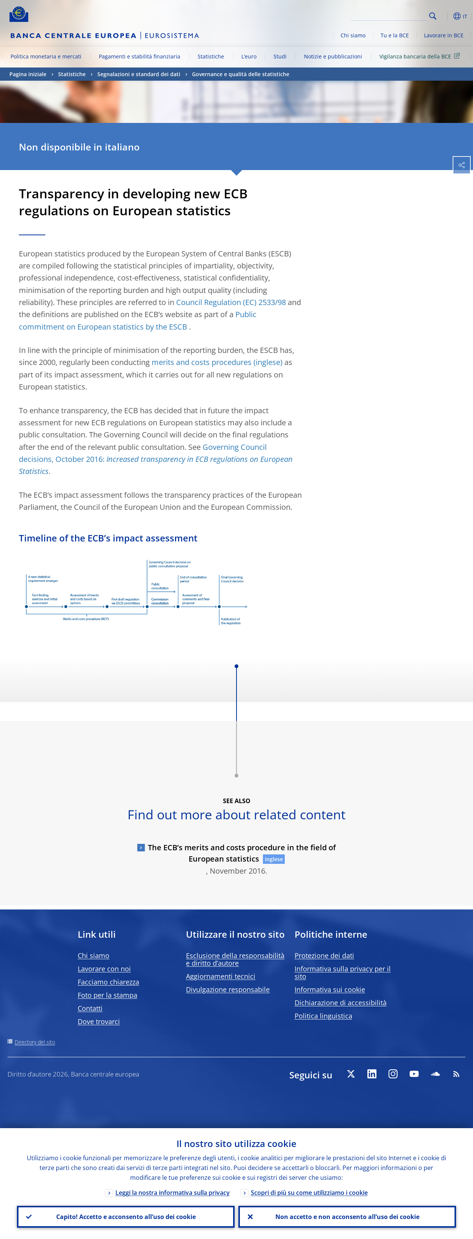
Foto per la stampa (107, 995)
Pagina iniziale (27, 74)
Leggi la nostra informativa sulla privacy (172, 1192)
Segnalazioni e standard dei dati (138, 74)
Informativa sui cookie (330, 989)
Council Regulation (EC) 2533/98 (231, 302)
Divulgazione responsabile (228, 989)
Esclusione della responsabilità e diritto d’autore (235, 959)
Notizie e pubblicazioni (333, 56)
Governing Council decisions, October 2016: (156, 459)
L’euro (248, 56)
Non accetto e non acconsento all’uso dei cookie (347, 1217)
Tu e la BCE (395, 35)
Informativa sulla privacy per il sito (343, 972)
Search (433, 16)
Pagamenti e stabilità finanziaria (139, 56)
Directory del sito (35, 1042)
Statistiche (211, 56)
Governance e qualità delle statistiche (240, 74)
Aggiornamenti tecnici (220, 976)
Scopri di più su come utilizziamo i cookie (309, 1192)
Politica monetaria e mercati (46, 56)
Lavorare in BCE (444, 35)
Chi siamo (353, 35)
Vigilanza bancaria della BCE (420, 56)
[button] (444, 16)
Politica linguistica (323, 1015)
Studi (280, 56)
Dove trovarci (99, 1021)
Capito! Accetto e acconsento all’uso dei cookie (126, 1217)
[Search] (389, 15)
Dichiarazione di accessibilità (341, 1002)
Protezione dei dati (324, 955)
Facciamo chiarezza (108, 981)
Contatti (90, 1008)
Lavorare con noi (104, 968)
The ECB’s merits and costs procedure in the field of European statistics (242, 853)
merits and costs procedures (202, 362)
